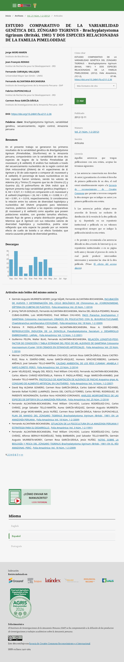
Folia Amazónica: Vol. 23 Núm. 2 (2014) (57, 367)
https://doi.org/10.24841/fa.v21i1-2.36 (31, 113)
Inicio (8, 15)
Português (16, 546)
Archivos (19, 15)
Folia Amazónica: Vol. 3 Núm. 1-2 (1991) (72, 427)
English (15, 526)
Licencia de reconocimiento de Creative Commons (96, 189)
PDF (81, 101)
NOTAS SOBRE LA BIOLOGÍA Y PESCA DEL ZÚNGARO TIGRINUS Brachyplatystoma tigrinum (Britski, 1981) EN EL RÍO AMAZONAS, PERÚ (65, 443)
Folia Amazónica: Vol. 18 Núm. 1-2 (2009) (81, 323)
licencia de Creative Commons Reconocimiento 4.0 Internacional (59, 643)
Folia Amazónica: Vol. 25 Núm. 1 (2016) (72, 307)
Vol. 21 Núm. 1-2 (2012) (38, 15)
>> (22, 454)
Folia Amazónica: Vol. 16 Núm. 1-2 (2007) (91, 383)
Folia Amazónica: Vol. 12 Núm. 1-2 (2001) (60, 335)
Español (16, 536)
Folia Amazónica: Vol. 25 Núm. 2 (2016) (88, 399)
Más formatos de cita (87, 85)
